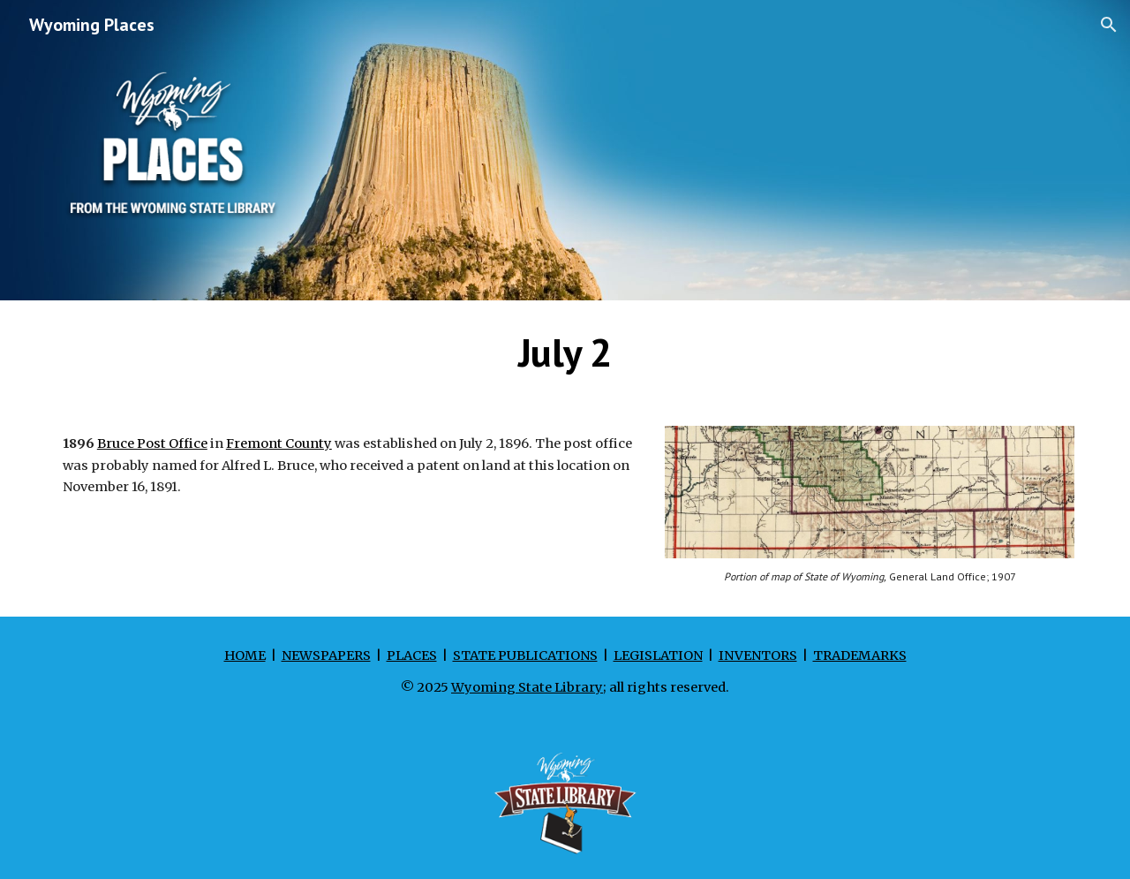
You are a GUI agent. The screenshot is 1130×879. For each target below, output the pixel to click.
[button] (1109, 25)
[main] (565, 352)
